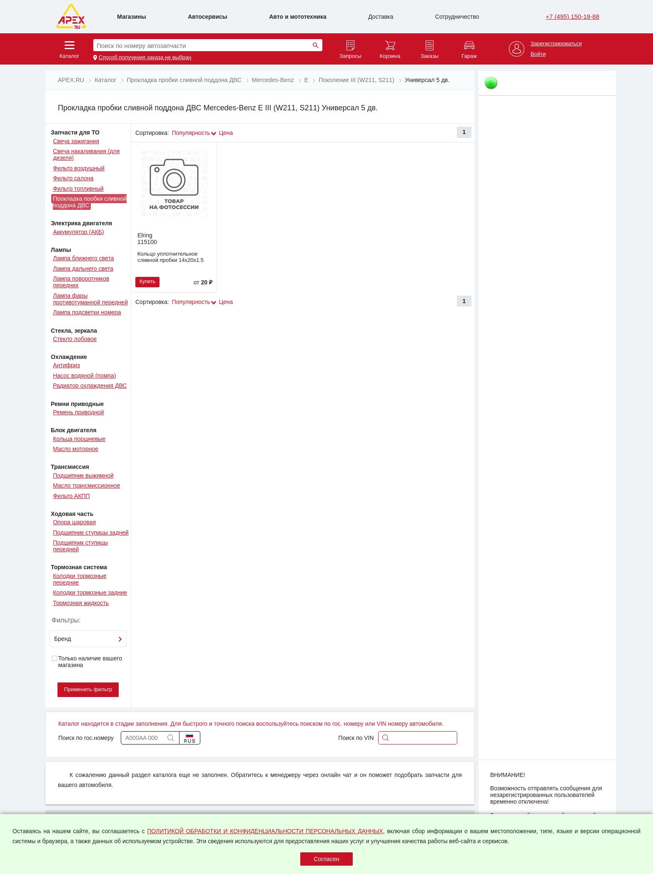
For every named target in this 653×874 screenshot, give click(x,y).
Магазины (131, 16)
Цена (226, 132)
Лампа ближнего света (83, 258)
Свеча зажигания (76, 141)
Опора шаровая (74, 522)
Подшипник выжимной (83, 475)
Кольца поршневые (79, 439)
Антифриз (66, 365)
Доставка (380, 16)
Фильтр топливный (78, 188)
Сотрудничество (457, 16)
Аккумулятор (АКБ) (78, 232)
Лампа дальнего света (83, 268)
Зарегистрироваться (556, 44)
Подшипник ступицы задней (91, 532)
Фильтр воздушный (79, 168)
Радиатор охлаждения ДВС (90, 385)
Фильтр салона (73, 178)
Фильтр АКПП (71, 496)
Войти (538, 54)
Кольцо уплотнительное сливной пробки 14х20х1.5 (170, 257)
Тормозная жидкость (81, 603)
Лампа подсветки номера (87, 312)
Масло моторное (75, 449)
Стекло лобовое (75, 339)
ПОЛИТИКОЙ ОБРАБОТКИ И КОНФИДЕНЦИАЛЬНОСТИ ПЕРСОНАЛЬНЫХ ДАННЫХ (265, 831)
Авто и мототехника (297, 16)
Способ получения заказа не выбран (145, 57)
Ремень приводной (78, 412)
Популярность (191, 132)
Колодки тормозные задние (90, 592)
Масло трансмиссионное (86, 485)
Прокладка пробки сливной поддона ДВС (90, 202)
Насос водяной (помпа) (84, 375)
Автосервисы (207, 16)
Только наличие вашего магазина (86, 661)
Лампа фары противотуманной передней (90, 299)
